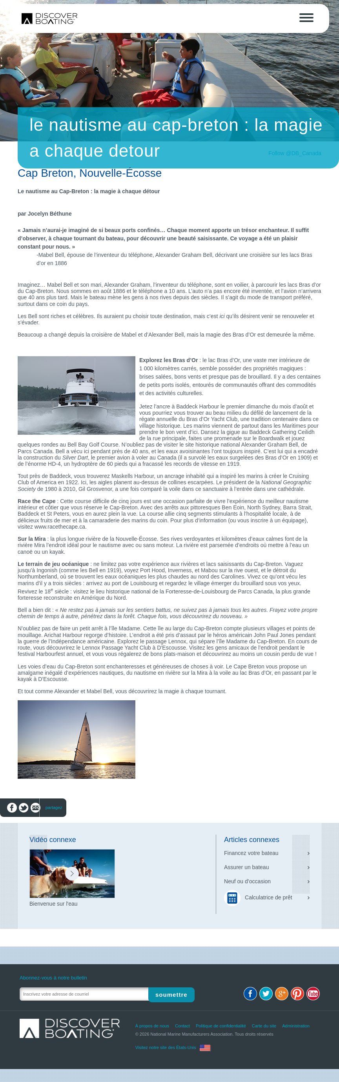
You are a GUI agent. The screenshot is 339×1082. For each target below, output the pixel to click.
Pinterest (297, 993)
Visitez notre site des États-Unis (165, 1047)
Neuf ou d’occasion (247, 881)
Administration (296, 1025)
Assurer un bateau (246, 867)
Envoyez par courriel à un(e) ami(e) (35, 808)
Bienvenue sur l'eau (53, 904)
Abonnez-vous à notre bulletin (53, 978)
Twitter (266, 993)
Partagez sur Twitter (24, 808)
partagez (54, 807)
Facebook (250, 993)
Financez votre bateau (251, 853)
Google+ (281, 993)
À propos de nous (152, 1025)
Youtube (313, 993)
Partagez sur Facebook (12, 808)
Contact (182, 1025)
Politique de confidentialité (221, 1025)
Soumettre (173, 994)
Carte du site (264, 1025)
